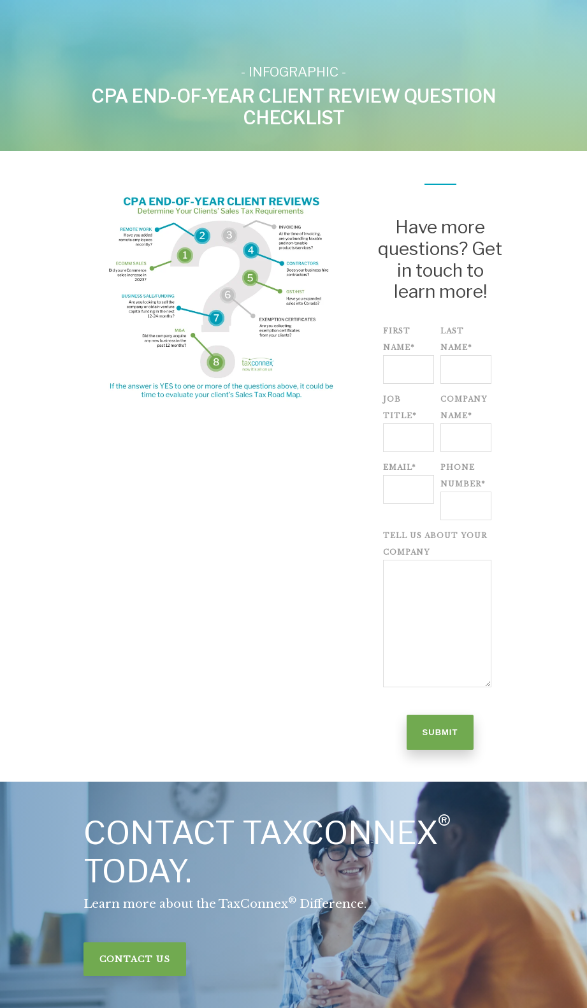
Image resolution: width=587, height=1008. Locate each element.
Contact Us (134, 959)
